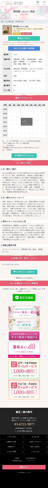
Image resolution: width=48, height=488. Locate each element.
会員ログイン (24, 467)
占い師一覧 (9, 21)
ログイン (38, 4)
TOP (2, 21)
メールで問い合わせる (24, 431)
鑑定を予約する (24, 38)
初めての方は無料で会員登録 (24, 48)
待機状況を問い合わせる (24, 155)
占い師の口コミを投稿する (24, 272)
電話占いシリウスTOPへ (24, 278)
